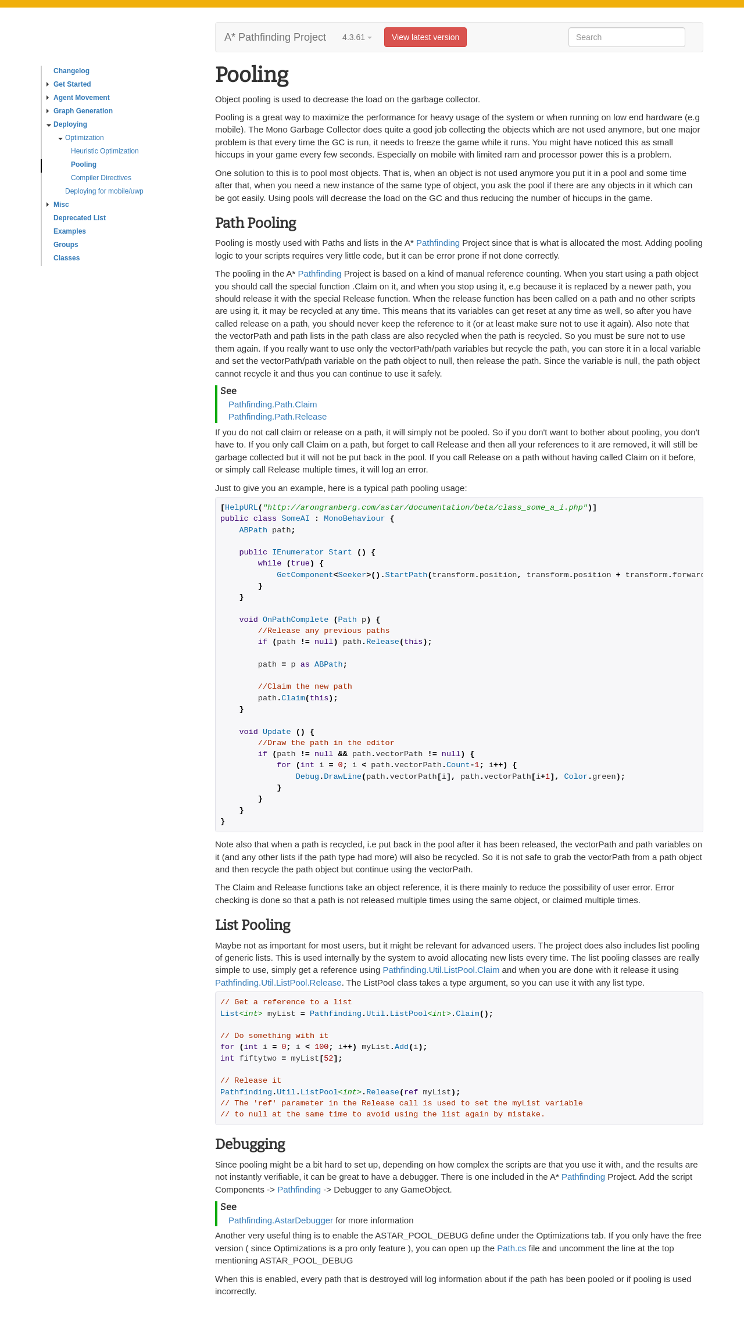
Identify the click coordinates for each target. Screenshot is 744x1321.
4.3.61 (357, 37)
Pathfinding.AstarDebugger (280, 1220)
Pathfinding (438, 243)
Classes (66, 258)
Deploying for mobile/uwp (104, 191)
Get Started (68, 84)
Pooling (83, 164)
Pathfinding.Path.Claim (272, 404)
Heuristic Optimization (105, 151)
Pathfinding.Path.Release (277, 416)
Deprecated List (79, 218)
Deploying (66, 124)
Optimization (81, 138)
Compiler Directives (101, 178)
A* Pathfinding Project (275, 37)
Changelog (71, 71)
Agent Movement (78, 98)
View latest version (425, 37)
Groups (65, 245)
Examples (69, 231)
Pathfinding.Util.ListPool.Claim (440, 970)
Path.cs (511, 1248)
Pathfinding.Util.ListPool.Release (278, 982)
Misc (57, 205)
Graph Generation (79, 111)
